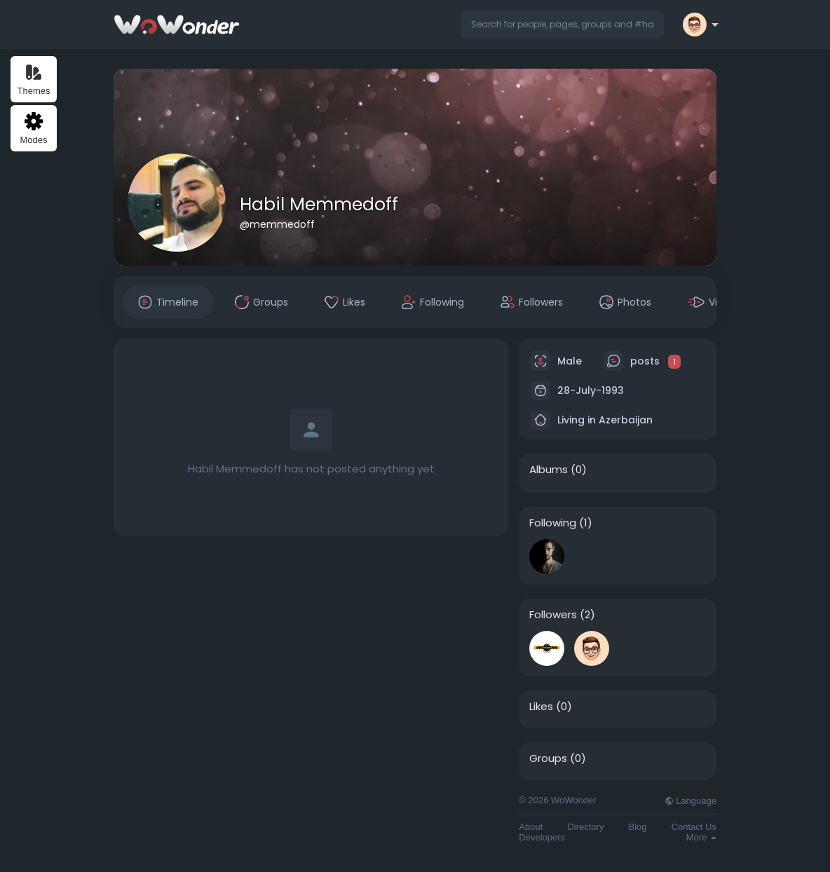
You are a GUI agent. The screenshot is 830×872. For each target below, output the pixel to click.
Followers (553, 614)
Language (690, 800)
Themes (34, 79)
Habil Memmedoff (319, 204)
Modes (33, 128)
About (531, 826)
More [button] (701, 837)
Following (552, 523)
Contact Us (694, 826)
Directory (585, 826)
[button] (562, 25)
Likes (541, 706)
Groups (548, 758)
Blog (638, 826)
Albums (548, 469)
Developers (542, 837)
